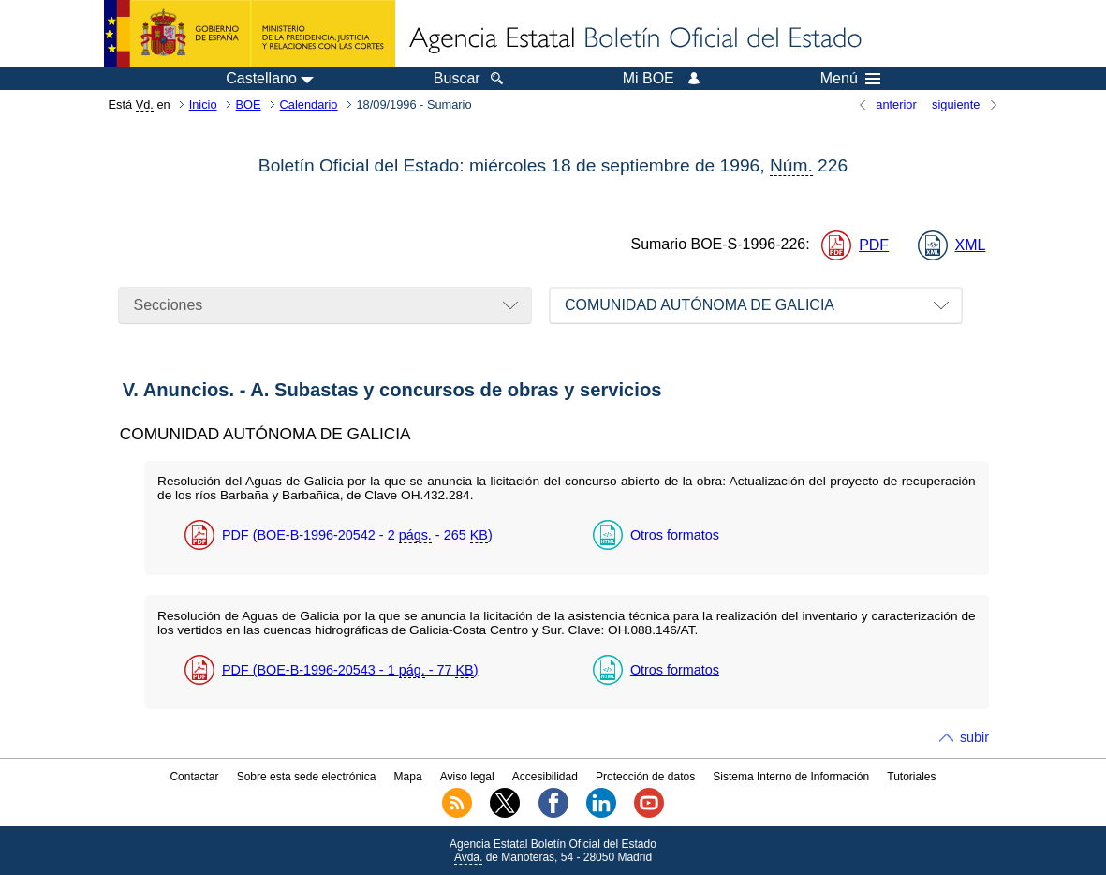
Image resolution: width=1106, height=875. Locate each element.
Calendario (309, 104)
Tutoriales (911, 776)
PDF (874, 245)
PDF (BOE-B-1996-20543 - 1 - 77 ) (350, 670)
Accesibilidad (545, 776)
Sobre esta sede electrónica (306, 776)
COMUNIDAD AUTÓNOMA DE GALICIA (699, 305)
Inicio (203, 104)
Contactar (194, 776)
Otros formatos (674, 534)
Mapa (408, 776)
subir (974, 737)
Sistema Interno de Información (791, 776)
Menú (850, 78)
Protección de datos (645, 776)
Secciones (168, 305)
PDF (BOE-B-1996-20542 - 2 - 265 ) (357, 535)
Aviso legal (467, 776)
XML (970, 245)
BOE (248, 104)
